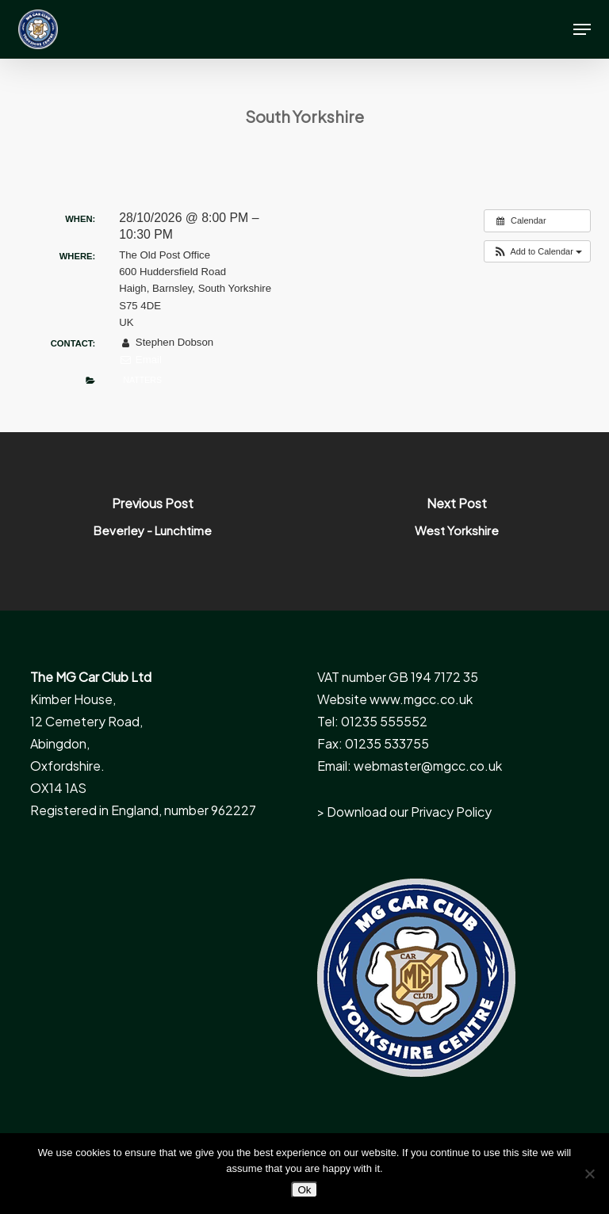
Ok (304, 1190)
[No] (589, 1173)
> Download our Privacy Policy (404, 811)
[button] (582, 29)
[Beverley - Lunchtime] (152, 521)
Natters (142, 380)
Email (140, 360)
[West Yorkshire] (456, 521)
